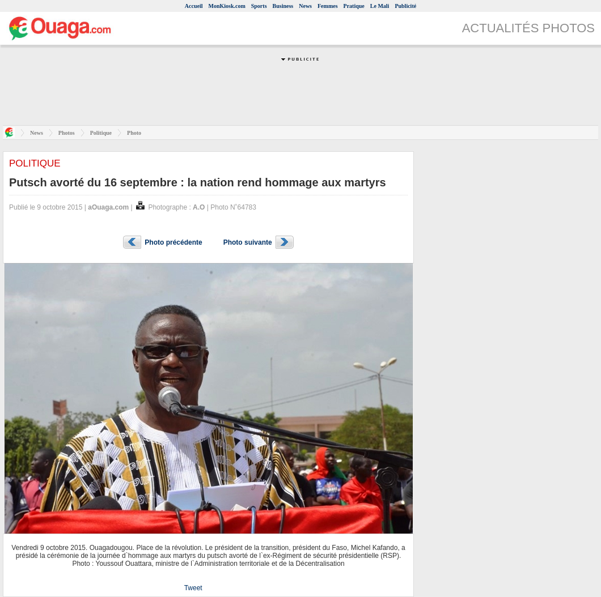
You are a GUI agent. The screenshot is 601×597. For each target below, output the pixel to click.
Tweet (193, 588)
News (305, 6)
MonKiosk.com (226, 6)
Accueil (194, 6)
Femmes (328, 6)
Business (283, 6)
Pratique (354, 6)
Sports (259, 6)
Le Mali (380, 6)
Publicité (405, 6)
